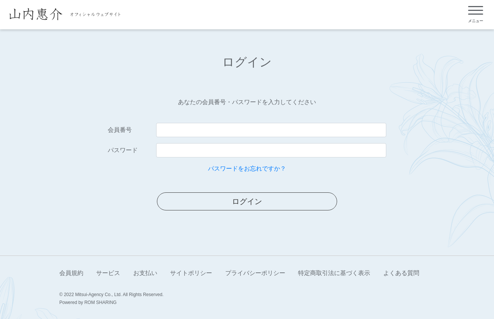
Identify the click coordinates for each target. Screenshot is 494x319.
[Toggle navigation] (475, 14)
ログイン (247, 201)
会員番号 (120, 130)
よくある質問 (401, 273)
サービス (108, 273)
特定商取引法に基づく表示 (334, 273)
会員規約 (71, 273)
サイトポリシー (191, 273)
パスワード (123, 150)
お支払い (145, 273)
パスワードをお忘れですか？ (247, 168)
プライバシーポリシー (255, 273)
